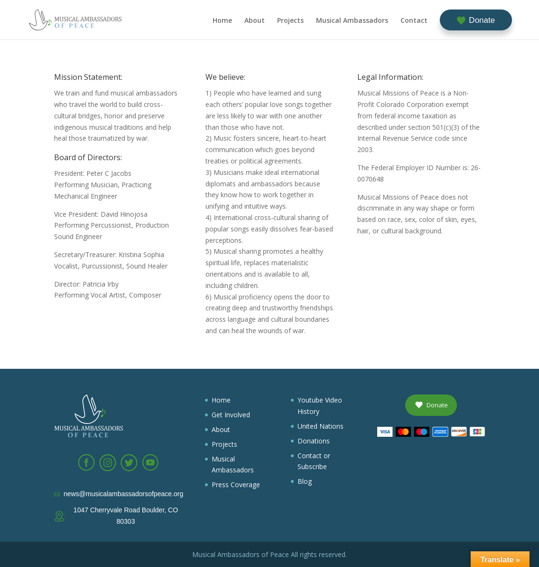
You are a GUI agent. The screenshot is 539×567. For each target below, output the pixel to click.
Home (222, 21)
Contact (413, 21)
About (254, 21)
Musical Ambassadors (352, 21)
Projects (290, 21)
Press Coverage (236, 484)
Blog (304, 481)
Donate (482, 20)
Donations (313, 440)
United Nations (320, 426)
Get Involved (231, 414)
